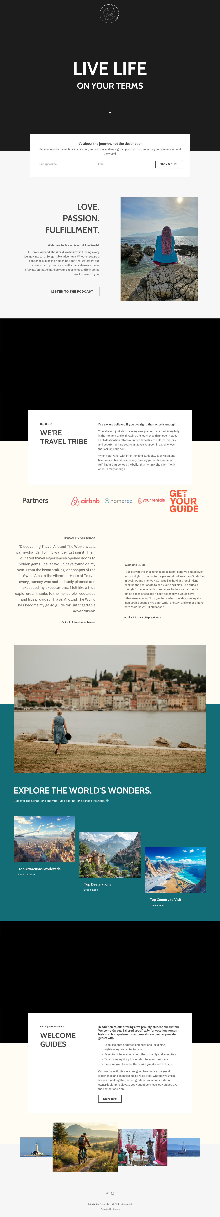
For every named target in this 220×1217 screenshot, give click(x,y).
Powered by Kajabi (110, 1209)
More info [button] (110, 1098)
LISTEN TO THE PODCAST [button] (72, 291)
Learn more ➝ (26, 874)
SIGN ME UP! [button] (168, 164)
